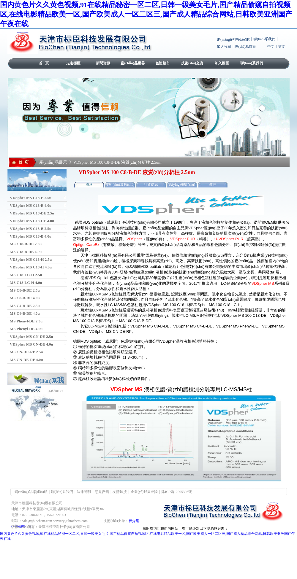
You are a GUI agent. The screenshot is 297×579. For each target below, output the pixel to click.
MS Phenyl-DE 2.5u (26, 321)
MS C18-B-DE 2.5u (26, 244)
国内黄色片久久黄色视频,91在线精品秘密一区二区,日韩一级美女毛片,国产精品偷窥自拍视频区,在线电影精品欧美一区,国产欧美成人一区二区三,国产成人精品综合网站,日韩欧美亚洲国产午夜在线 (146, 14)
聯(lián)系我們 (264, 39)
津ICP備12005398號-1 (178, 492)
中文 (270, 46)
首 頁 (44, 63)
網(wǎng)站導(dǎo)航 (233, 39)
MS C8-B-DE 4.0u (25, 298)
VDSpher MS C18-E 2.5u (30, 197)
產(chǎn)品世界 (133, 63)
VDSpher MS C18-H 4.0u (31, 267)
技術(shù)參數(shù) (119, 184)
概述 (89, 184)
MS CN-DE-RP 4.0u (26, 359)
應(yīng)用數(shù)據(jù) (181, 184)
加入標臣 (222, 63)
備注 (212, 184)
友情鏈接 (120, 492)
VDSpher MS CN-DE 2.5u (31, 336)
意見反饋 (102, 492)
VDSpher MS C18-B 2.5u (30, 228)
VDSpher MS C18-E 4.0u (30, 205)
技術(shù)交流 (192, 63)
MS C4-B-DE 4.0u (25, 313)
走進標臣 (73, 63)
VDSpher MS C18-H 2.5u (31, 259)
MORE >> (56, 390)
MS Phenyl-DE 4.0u (26, 329)
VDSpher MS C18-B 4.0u (30, 236)
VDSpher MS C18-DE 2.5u (32, 213)
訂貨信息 (151, 184)
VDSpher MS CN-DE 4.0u (31, 344)
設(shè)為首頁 (245, 46)
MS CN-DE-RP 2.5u (26, 352)
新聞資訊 (103, 63)
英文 (281, 46)
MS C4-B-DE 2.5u (25, 305)
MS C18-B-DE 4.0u (26, 251)
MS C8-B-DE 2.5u (25, 290)
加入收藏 (224, 46)
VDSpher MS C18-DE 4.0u (32, 221)
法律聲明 (84, 492)
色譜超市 (162, 63)
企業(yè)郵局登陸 (144, 492)
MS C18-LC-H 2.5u (26, 275)
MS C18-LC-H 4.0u (26, 282)
